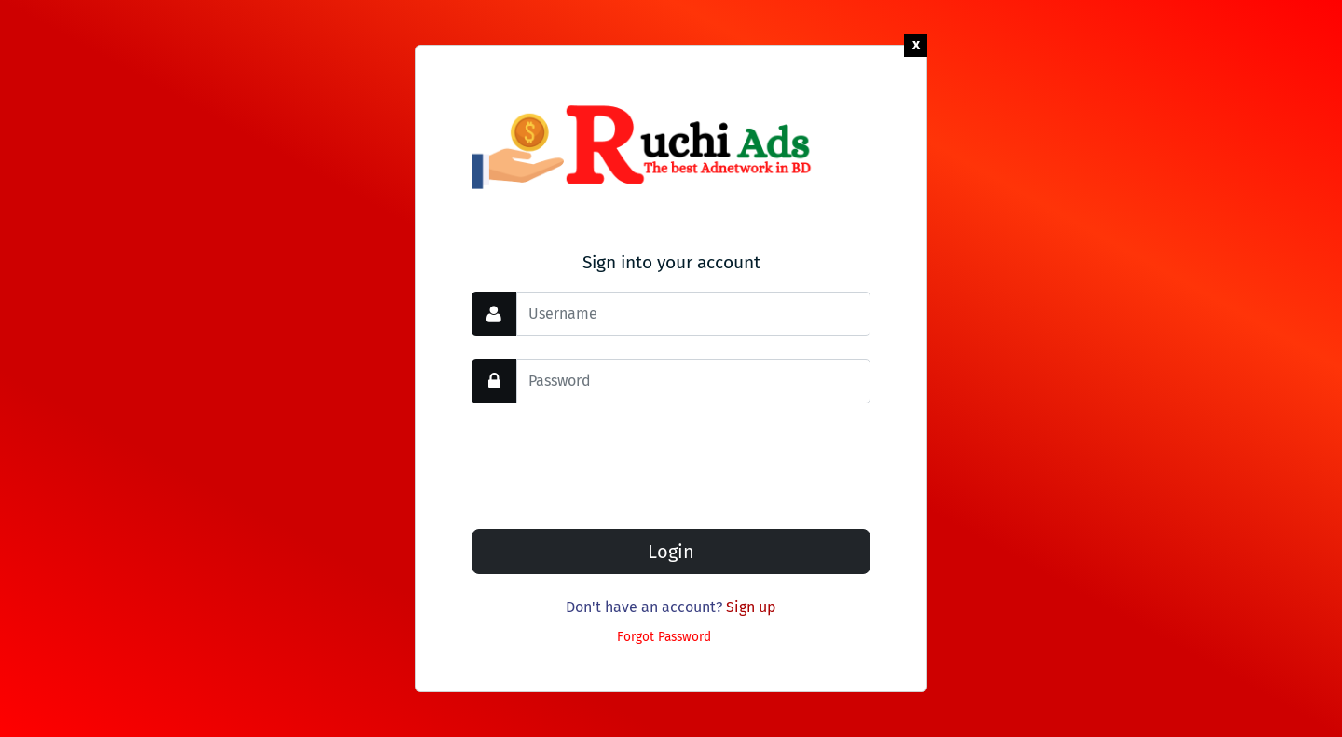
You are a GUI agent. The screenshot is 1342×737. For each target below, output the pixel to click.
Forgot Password (664, 637)
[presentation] (613, 462)
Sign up (751, 607)
